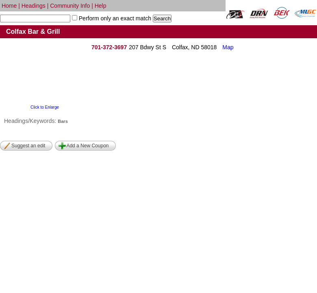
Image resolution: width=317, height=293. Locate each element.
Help (100, 5)
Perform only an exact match (114, 18)
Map (227, 47)
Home (9, 5)
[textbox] (35, 18)
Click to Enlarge (44, 107)
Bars (62, 121)
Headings (34, 5)
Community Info (70, 5)
